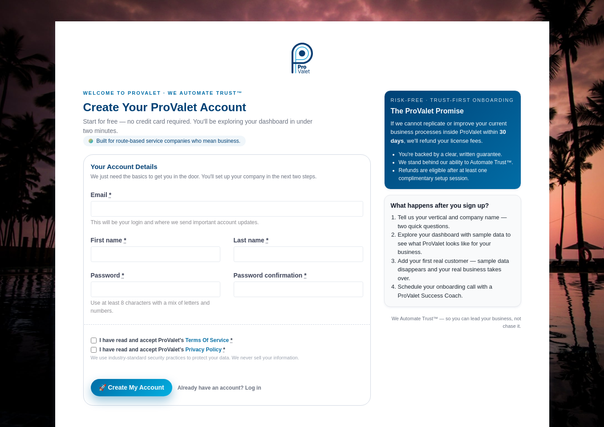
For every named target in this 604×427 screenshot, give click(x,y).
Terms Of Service (207, 340)
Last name (251, 240)
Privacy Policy (203, 349)
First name (108, 240)
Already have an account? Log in (219, 388)
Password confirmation (270, 275)
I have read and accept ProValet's (166, 340)
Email (101, 194)
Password (107, 275)
